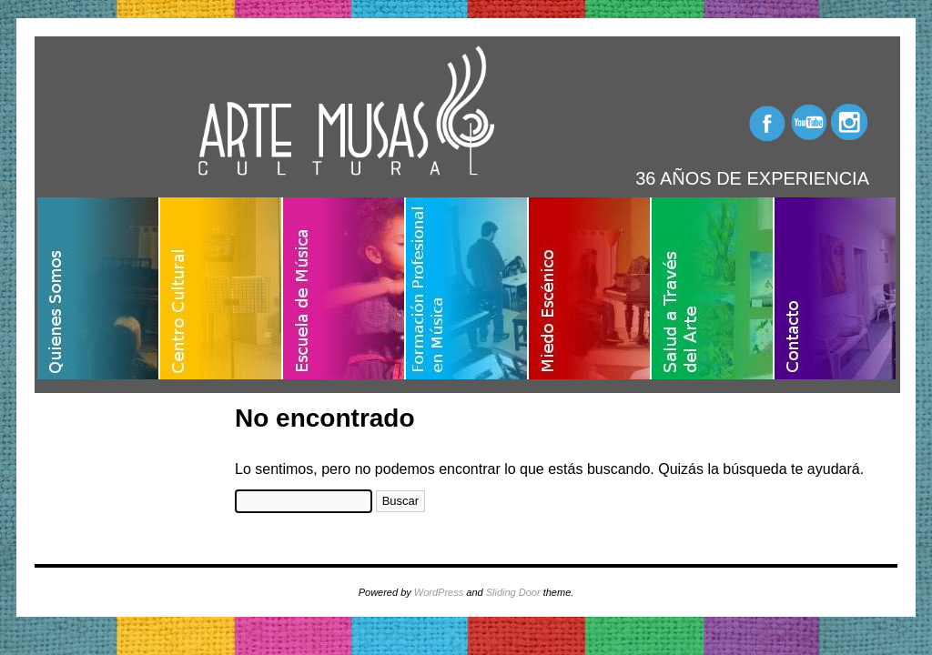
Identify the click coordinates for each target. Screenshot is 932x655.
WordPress (438, 592)
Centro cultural (221, 288)
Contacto (835, 288)
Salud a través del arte (713, 288)
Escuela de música (344, 288)
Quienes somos (98, 288)
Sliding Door (513, 592)
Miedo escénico (590, 288)
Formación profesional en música (467, 288)
